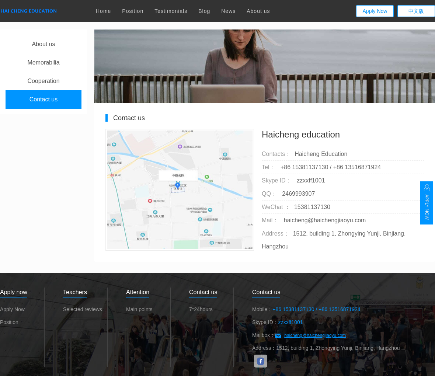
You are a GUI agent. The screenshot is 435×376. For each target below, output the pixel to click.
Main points (139, 309)
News (228, 11)
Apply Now (375, 11)
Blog (204, 11)
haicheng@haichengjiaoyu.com (315, 335)
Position (132, 11)
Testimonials (170, 11)
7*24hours (201, 309)
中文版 (416, 11)
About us (258, 11)
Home (103, 11)
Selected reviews (82, 309)
